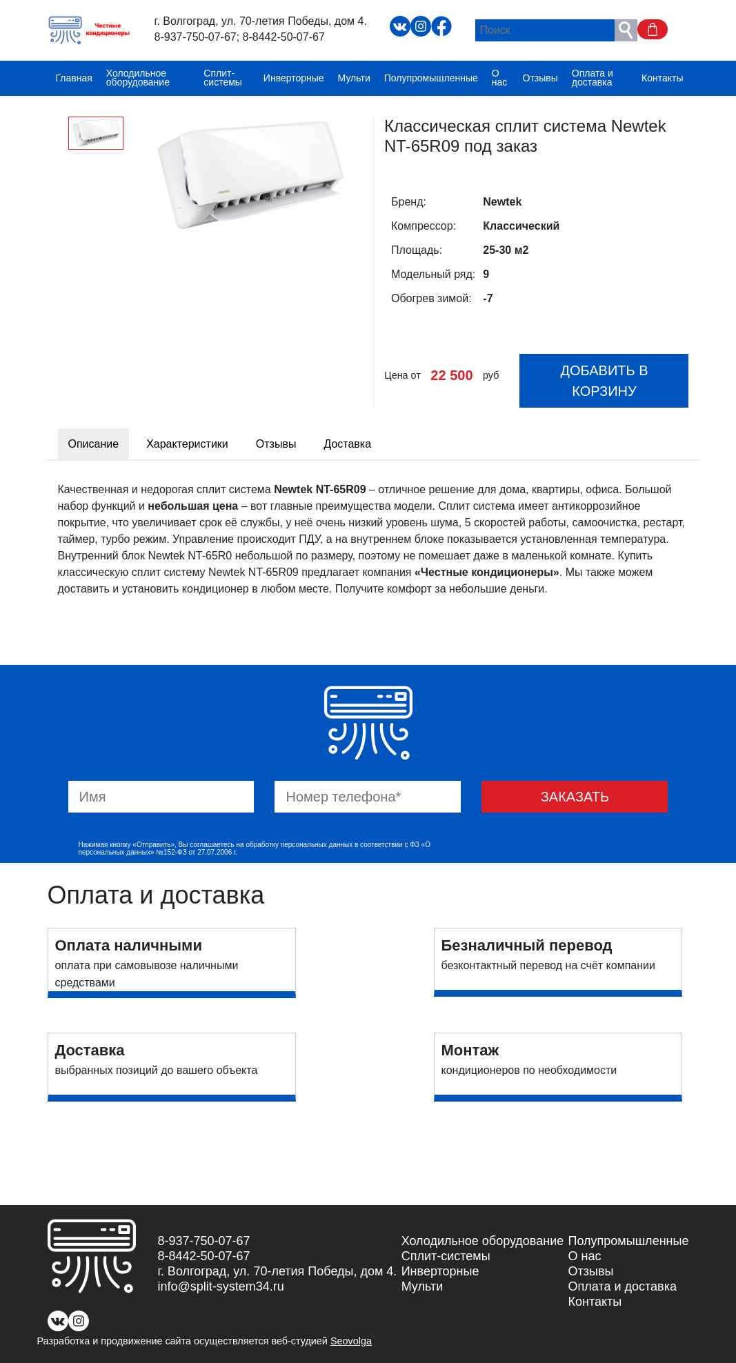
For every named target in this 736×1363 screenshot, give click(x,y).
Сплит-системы (222, 78)
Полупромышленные (431, 77)
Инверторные (293, 77)
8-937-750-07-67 (196, 37)
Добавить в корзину (604, 381)
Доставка (347, 444)
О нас (500, 78)
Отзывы (540, 77)
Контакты (662, 77)
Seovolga (351, 1340)
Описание (93, 444)
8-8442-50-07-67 (284, 37)
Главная (74, 77)
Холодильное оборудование (138, 78)
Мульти (354, 77)
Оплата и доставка (592, 78)
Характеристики (187, 444)
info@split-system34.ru (221, 1286)
